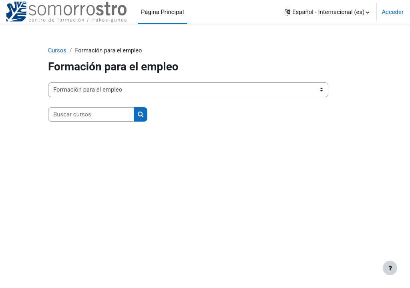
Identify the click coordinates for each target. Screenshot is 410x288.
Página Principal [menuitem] (162, 12)
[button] (327, 12)
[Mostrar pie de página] (390, 268)
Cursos (57, 50)
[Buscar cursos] (91, 114)
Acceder (393, 12)
